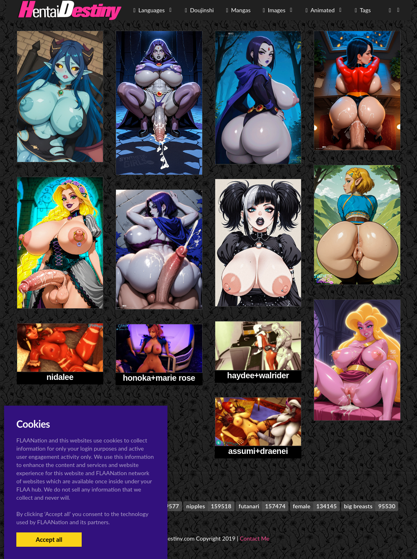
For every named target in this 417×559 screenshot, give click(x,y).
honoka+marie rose (159, 377)
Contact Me (254, 538)
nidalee (60, 377)
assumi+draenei (258, 451)
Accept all (49, 539)
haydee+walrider (258, 375)
